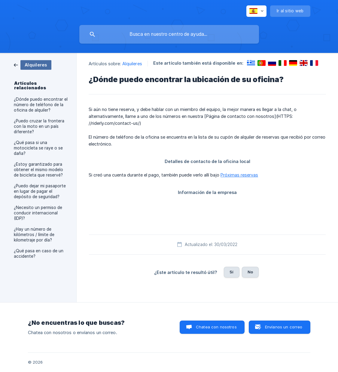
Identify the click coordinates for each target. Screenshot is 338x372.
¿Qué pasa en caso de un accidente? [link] (38, 253)
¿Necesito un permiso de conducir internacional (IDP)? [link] (38, 213)
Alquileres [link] (132, 63)
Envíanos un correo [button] (284, 326)
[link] (32, 64)
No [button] (250, 271)
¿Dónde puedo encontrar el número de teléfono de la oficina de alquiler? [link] (41, 104)
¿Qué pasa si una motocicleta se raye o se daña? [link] (38, 148)
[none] (256, 11)
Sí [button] (231, 271)
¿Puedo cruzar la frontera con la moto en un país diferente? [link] (39, 126)
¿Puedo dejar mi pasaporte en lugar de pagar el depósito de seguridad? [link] (40, 191)
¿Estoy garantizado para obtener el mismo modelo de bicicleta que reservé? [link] (38, 169)
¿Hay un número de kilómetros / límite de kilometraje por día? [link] (34, 234)
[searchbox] (169, 34)
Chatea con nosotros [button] (216, 326)
